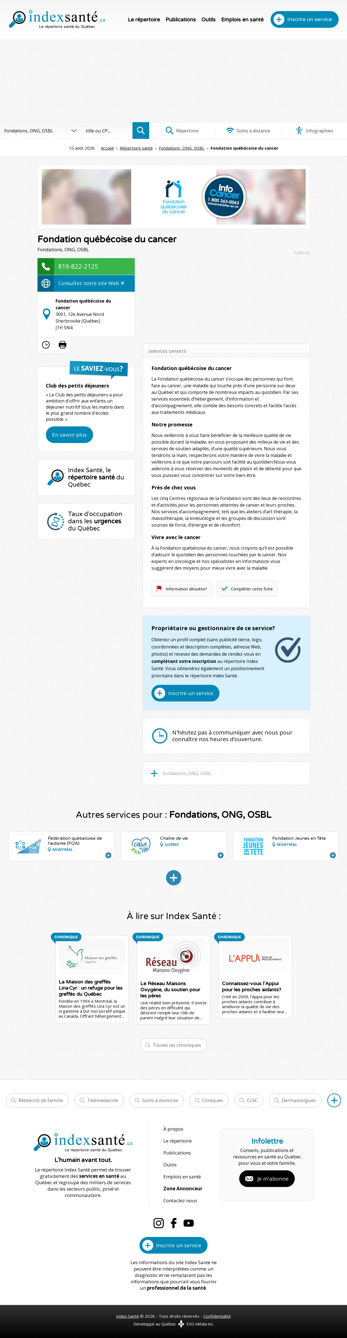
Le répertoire (144, 20)
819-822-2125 (78, 266)
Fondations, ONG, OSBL (181, 148)
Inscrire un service (309, 19)
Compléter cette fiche (252, 589)
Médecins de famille (41, 1100)
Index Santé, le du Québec (96, 477)
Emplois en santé (242, 20)
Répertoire (182, 130)
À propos (173, 1129)
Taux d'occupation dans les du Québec (95, 521)
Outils (208, 20)
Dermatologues (299, 1100)
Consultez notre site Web (91, 283)
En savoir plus (69, 434)
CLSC (252, 1100)
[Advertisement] (173, 80)
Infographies (314, 130)
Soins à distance (248, 130)
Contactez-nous (180, 1200)
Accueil (107, 148)
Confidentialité (217, 1316)
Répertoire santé (136, 148)
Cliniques (212, 1100)
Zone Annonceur (182, 1188)
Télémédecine (102, 1100)
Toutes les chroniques (177, 1045)
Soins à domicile (160, 1100)
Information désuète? (186, 589)
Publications (181, 20)
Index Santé (127, 1316)
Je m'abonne (273, 1178)
